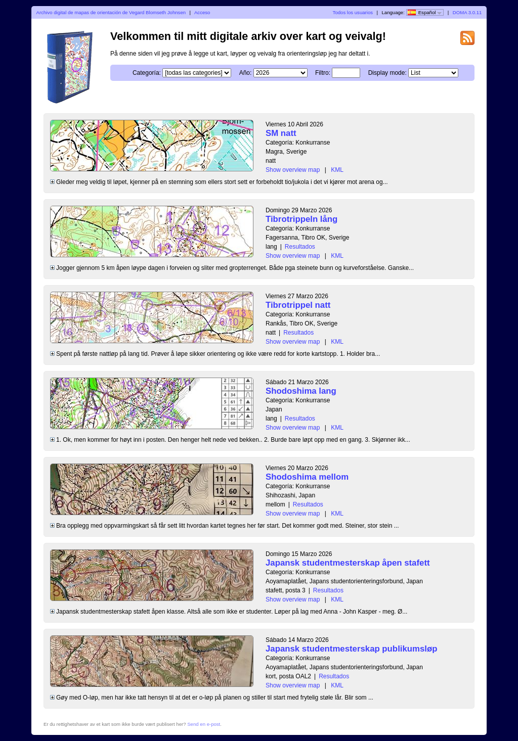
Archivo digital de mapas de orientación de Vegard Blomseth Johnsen (111, 12)
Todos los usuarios (353, 12)
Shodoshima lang (301, 391)
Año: (245, 72)
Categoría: (147, 72)
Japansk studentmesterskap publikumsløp (351, 649)
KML (337, 169)
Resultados (300, 246)
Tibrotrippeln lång (301, 219)
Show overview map (293, 169)
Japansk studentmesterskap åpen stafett (348, 563)
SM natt (281, 133)
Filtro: (322, 72)
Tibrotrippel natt (298, 305)
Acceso (202, 12)
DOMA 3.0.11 (467, 12)
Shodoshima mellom (307, 477)
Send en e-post (203, 724)
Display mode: (387, 72)
